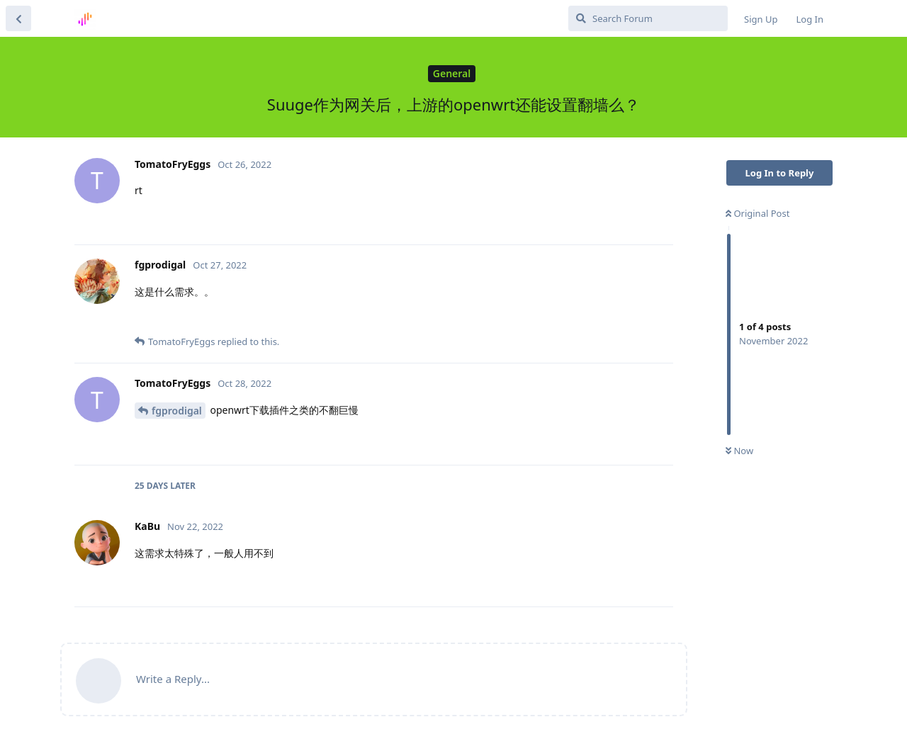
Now (739, 450)
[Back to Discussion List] (18, 18)
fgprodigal (177, 410)
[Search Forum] (648, 18)
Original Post (757, 213)
